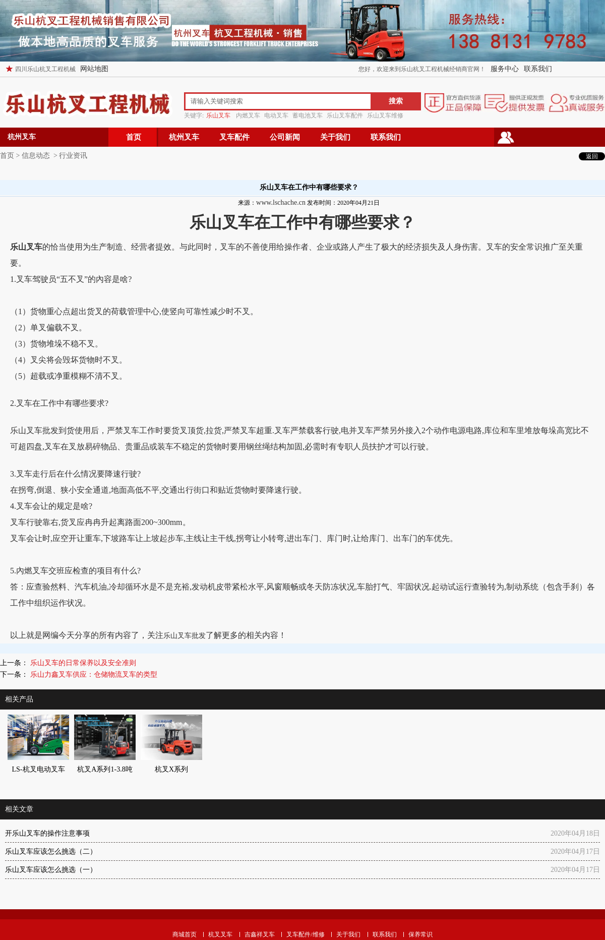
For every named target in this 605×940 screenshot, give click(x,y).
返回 (592, 156)
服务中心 (505, 69)
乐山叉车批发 (184, 635)
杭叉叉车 (220, 934)
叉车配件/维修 (305, 934)
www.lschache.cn (281, 202)
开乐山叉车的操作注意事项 (47, 833)
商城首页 (184, 934)
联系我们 (538, 69)
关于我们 (335, 137)
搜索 (396, 101)
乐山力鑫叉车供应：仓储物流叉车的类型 (92, 674)
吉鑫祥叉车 (260, 934)
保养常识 (420, 934)
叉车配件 (234, 137)
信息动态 (36, 155)
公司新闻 (285, 137)
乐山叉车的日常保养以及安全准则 (82, 663)
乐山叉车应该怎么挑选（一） (51, 869)
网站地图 (94, 69)
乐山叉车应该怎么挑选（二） (51, 851)
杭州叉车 (184, 137)
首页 (133, 137)
